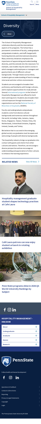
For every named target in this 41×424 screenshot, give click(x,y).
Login (3, 405)
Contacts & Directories (9, 391)
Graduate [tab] (20, 336)
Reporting (5, 394)
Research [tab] (20, 344)
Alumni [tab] (20, 340)
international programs (16, 92)
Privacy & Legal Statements (10, 398)
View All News (31, 162)
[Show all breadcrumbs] (8, 34)
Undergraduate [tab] (20, 331)
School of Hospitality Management (12, 15)
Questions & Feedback (9, 387)
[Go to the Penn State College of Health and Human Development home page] (10, 3)
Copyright (5, 402)
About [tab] (20, 327)
